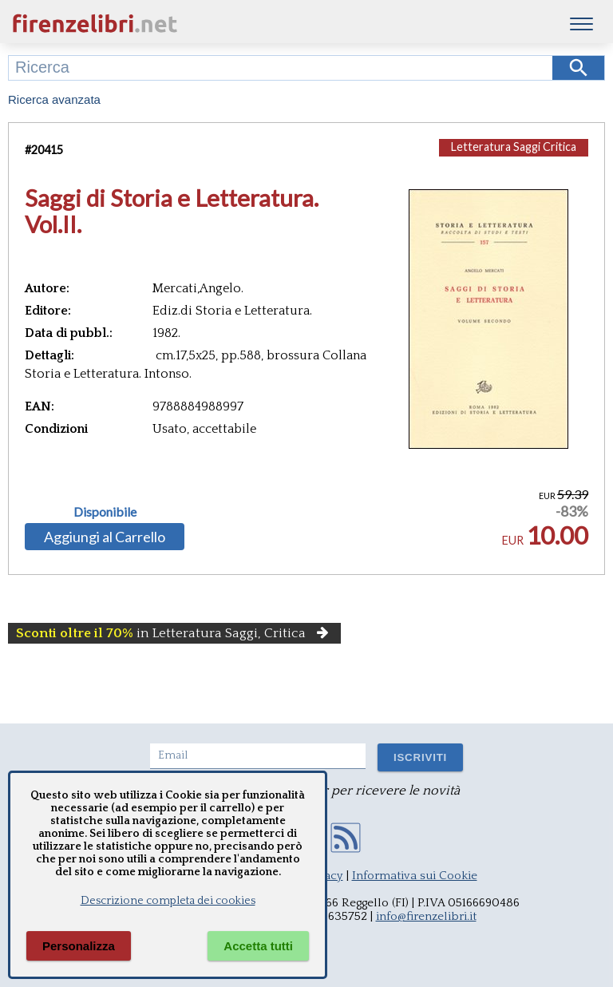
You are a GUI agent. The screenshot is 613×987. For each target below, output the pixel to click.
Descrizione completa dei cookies (168, 900)
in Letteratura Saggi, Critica (174, 633)
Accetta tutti (258, 946)
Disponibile (104, 511)
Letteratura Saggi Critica (513, 146)
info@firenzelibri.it (426, 916)
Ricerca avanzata (54, 99)
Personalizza (78, 946)
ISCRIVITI (420, 757)
